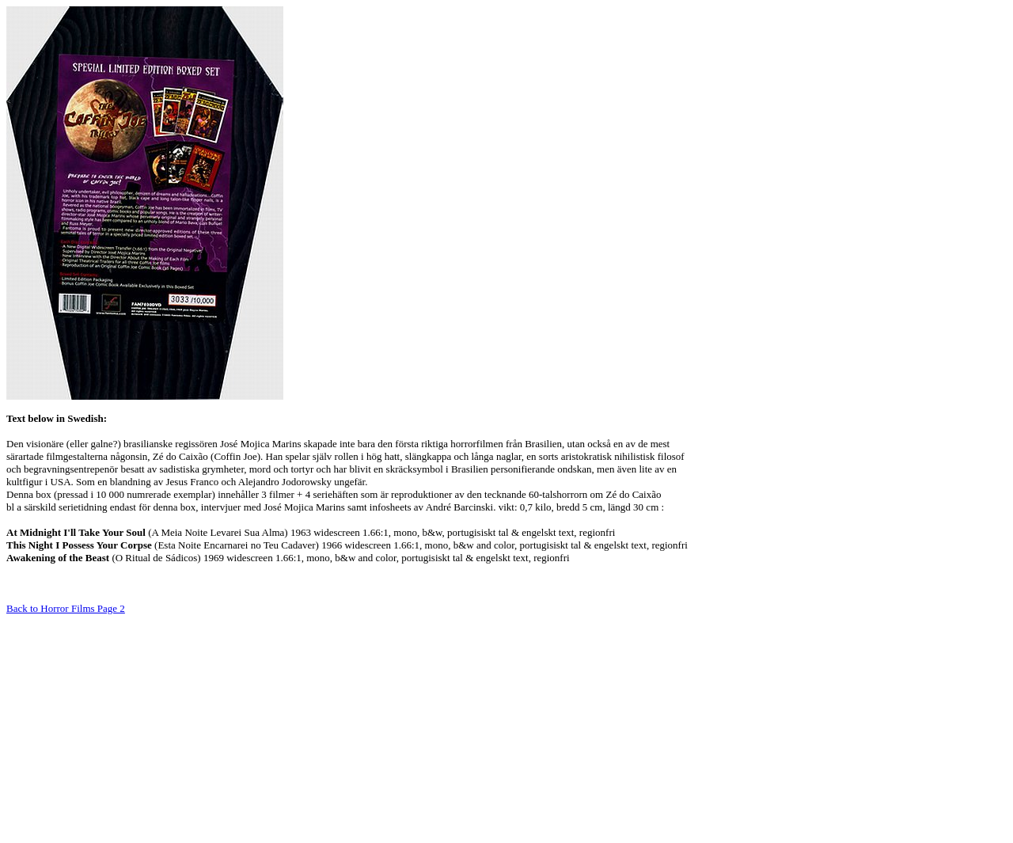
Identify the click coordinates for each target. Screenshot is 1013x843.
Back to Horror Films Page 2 (65, 608)
